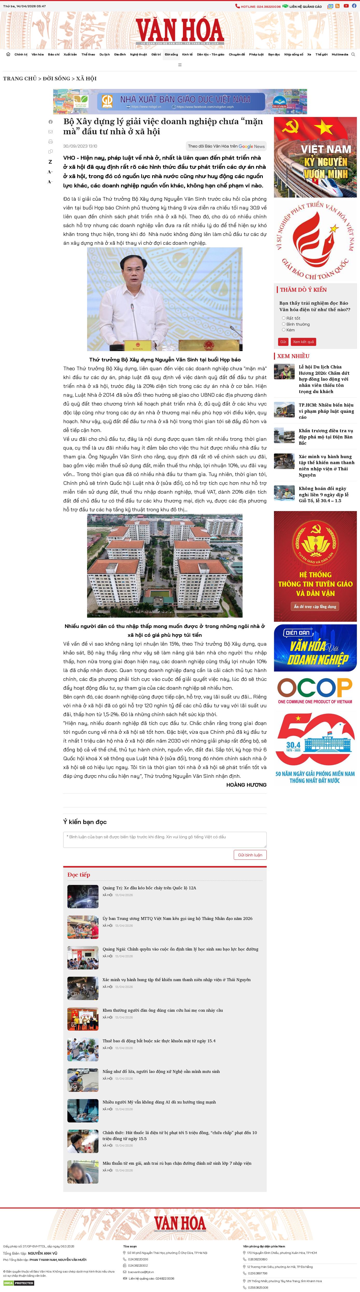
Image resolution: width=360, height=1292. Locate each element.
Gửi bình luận (250, 854)
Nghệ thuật (138, 54)
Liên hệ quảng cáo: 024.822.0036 (148, 1278)
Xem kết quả (303, 341)
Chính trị (21, 54)
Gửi (283, 341)
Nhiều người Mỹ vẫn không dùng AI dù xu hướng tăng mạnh (159, 1102)
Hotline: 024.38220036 (258, 7)
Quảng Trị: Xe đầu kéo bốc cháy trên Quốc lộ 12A (149, 887)
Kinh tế (187, 54)
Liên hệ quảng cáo (302, 7)
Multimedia (340, 54)
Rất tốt (291, 318)
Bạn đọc (274, 54)
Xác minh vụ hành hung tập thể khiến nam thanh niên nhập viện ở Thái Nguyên (177, 979)
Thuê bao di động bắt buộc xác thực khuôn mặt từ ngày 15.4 (159, 1040)
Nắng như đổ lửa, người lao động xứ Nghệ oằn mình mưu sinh (161, 1071)
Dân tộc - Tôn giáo (210, 54)
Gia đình (120, 54)
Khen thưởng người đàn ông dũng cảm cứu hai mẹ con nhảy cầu (163, 1010)
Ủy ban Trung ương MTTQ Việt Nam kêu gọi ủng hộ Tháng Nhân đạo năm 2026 (177, 918)
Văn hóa (38, 54)
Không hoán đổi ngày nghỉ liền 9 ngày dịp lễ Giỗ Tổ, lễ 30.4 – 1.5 (324, 494)
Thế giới (321, 54)
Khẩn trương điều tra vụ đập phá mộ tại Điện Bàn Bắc (326, 436)
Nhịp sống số (293, 54)
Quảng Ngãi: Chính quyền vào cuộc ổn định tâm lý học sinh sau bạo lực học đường (180, 949)
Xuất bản (70, 54)
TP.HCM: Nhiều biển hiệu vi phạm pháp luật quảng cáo (326, 411)
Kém (288, 329)
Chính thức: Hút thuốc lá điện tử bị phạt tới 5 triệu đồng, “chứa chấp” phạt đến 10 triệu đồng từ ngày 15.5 (180, 1135)
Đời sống (171, 54)
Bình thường (296, 324)
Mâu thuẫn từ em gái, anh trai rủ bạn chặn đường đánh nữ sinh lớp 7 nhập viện (177, 1163)
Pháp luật (256, 54)
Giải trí (155, 54)
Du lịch (105, 54)
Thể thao (88, 54)
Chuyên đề (237, 54)
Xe (309, 54)
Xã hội (107, 895)
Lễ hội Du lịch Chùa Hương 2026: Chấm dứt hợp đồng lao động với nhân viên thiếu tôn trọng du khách (324, 379)
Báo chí (53, 54)
